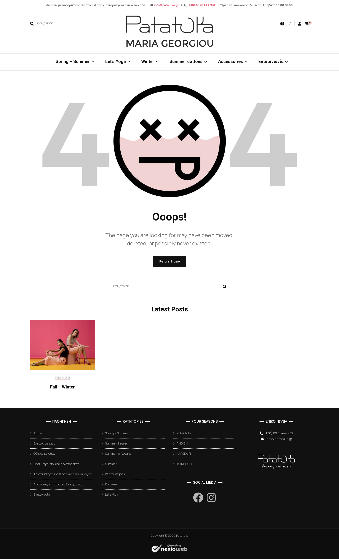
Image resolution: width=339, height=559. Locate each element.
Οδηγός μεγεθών (44, 453)
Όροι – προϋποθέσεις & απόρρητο (56, 464)
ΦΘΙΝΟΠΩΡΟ (185, 464)
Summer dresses (116, 443)
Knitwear (111, 484)
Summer (111, 464)
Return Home (169, 261)
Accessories (230, 61)
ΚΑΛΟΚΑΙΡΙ (184, 453)
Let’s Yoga (115, 61)
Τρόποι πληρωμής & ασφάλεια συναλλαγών (63, 474)
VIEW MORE (62, 377)
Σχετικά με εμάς (44, 443)
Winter (147, 61)
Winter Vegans (115, 474)
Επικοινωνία (270, 61)
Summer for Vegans (118, 453)
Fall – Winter (62, 387)
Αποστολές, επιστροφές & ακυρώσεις (58, 484)
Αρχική (38, 433)
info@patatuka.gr (166, 5)
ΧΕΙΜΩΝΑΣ (184, 433)
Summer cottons (186, 61)
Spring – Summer (73, 61)
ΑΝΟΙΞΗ (182, 443)
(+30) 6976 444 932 (201, 5)
